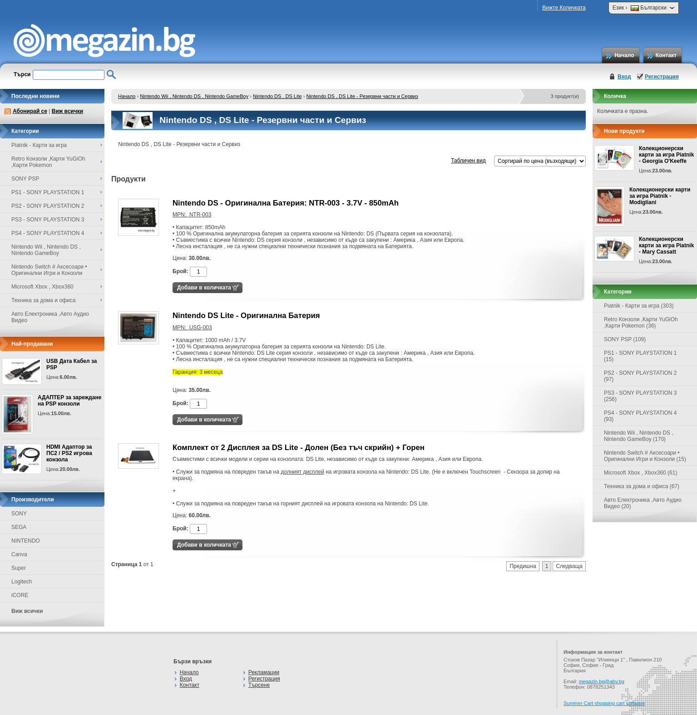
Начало (624, 55)
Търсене (259, 685)
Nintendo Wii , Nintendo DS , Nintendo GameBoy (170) (638, 436)
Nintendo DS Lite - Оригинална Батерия (246, 315)
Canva (19, 554)
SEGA (18, 527)
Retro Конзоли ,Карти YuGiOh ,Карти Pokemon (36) (641, 322)
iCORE (19, 595)
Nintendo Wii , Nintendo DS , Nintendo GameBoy (194, 96)
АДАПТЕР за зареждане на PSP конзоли (69, 400)
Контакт (666, 55)
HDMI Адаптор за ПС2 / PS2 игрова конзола (69, 453)
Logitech (21, 581)
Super (18, 568)
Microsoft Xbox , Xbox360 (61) (640, 473)
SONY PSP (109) (625, 339)
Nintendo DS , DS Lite (277, 96)
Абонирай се (30, 111)
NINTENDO (25, 541)
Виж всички (67, 111)
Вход (624, 76)
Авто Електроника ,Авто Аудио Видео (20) (643, 503)
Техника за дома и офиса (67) (641, 486)
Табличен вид (468, 160)
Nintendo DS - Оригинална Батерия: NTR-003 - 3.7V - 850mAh (286, 203)
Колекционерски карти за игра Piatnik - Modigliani (659, 196)
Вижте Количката (563, 8)
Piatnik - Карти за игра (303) (639, 306)
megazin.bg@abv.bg (601, 681)
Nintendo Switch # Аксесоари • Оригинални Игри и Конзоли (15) (645, 456)
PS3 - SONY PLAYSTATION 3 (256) (640, 396)
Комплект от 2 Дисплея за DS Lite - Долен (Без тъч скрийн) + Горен (299, 447)
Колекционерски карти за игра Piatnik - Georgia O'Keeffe (666, 154)
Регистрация (662, 76)
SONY (19, 513)
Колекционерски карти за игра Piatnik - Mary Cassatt (666, 245)
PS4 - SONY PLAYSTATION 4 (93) (640, 416)
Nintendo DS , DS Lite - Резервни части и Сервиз (362, 96)
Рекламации (263, 672)
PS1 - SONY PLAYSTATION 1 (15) (640, 356)
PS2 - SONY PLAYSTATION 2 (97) (640, 376)
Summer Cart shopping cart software (604, 703)
